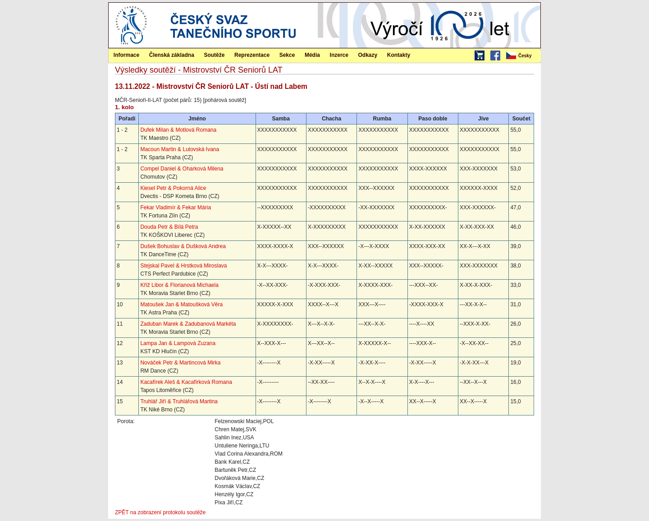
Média (312, 55)
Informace (126, 55)
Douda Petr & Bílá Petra (169, 227)
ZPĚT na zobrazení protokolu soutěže (160, 512)
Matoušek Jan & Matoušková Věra (181, 304)
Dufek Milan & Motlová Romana (178, 130)
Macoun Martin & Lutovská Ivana (179, 149)
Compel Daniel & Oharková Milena (181, 169)
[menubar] (523, 56)
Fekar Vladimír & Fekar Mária (175, 207)
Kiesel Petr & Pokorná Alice (173, 188)
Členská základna (171, 55)
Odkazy (368, 55)
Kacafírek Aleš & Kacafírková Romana (186, 382)
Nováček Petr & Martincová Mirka (180, 363)
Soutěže (214, 55)
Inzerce (339, 55)
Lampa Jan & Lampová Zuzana (177, 343)
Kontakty (398, 55)
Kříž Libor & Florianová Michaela (179, 285)
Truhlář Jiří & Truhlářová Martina (179, 401)
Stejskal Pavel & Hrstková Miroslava (183, 266)
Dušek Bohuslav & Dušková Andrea (182, 246)
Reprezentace (252, 55)
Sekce (287, 55)
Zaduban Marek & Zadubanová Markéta (188, 324)
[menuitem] (523, 56)
